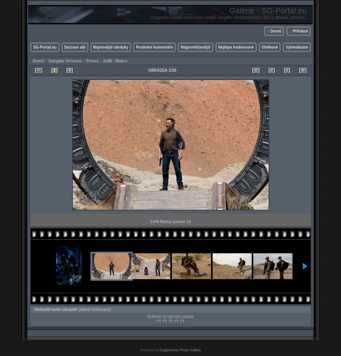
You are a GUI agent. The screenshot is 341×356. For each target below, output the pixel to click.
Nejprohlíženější (195, 47)
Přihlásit (300, 31)
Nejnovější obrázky (111, 47)
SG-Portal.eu (45, 47)
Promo (92, 61)
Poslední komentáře (154, 47)
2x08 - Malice (115, 61)
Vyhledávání (296, 47)
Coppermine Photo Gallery (180, 350)
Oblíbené (270, 47)
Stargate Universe (65, 61)
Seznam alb (75, 47)
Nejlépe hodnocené (236, 47)
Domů (276, 31)
